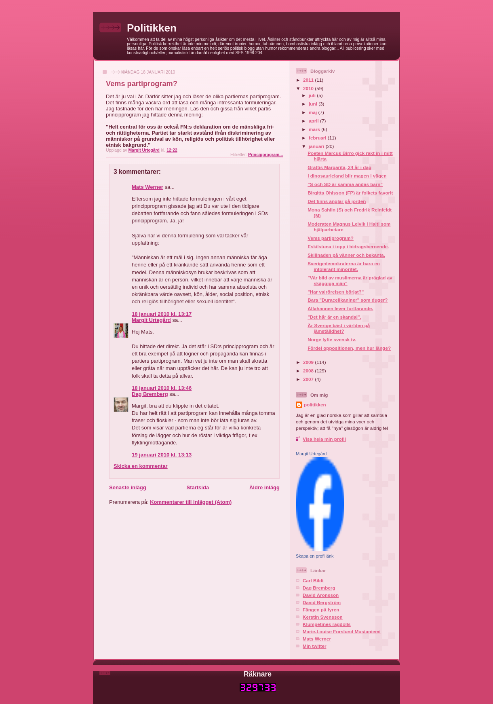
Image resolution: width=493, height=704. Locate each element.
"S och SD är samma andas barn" (345, 184)
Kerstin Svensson (323, 616)
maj (313, 112)
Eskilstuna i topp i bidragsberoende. (348, 246)
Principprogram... (265, 154)
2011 (309, 79)
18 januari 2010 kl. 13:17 (162, 314)
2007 (309, 379)
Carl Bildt (313, 580)
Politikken (152, 28)
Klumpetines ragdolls (327, 624)
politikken (315, 404)
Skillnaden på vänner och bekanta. (346, 255)
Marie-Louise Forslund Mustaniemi (342, 631)
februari (318, 137)
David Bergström (322, 602)
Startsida (197, 487)
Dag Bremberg (150, 394)
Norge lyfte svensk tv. (332, 339)
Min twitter (314, 646)
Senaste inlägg (127, 487)
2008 (309, 370)
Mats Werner (147, 187)
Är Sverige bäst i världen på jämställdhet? (339, 328)
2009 (309, 362)
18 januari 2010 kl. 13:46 (162, 388)
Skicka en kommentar (141, 466)
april (314, 120)
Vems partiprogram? (331, 238)
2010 (309, 88)
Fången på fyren (321, 609)
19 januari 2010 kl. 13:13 (162, 455)
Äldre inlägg (264, 487)
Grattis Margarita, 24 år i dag (339, 167)
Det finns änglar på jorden (337, 201)
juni (313, 103)
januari (317, 146)
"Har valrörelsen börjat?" (336, 291)
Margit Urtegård (151, 320)
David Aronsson (321, 595)
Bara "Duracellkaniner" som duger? (348, 299)
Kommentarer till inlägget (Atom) (191, 502)
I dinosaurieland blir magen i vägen (347, 175)
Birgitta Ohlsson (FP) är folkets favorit (350, 192)
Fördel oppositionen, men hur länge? (349, 348)
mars (315, 129)
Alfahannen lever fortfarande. (340, 308)
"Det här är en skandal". (334, 316)
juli (313, 95)
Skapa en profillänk (315, 556)
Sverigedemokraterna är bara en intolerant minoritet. (344, 266)
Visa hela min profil (324, 439)
